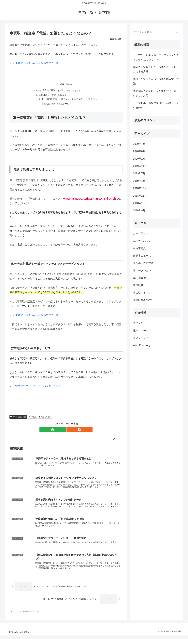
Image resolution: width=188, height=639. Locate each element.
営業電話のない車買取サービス (55, 104)
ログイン (138, 323)
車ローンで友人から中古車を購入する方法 (156, 81)
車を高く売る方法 (18, 418)
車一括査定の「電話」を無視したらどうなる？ (58, 90)
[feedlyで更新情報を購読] (63, 430)
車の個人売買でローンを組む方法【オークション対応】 (156, 93)
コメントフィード (143, 338)
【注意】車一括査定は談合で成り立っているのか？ (156, 105)
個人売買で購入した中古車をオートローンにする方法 (156, 69)
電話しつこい (45, 418)
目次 (62, 84)
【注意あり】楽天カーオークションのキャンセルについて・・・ (156, 57)
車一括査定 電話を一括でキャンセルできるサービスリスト (69, 100)
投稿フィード (140, 330)
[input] (156, 32)
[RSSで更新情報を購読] (69, 430)
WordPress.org (141, 345)
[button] (177, 32)
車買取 (32, 418)
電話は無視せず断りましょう (51, 95)
